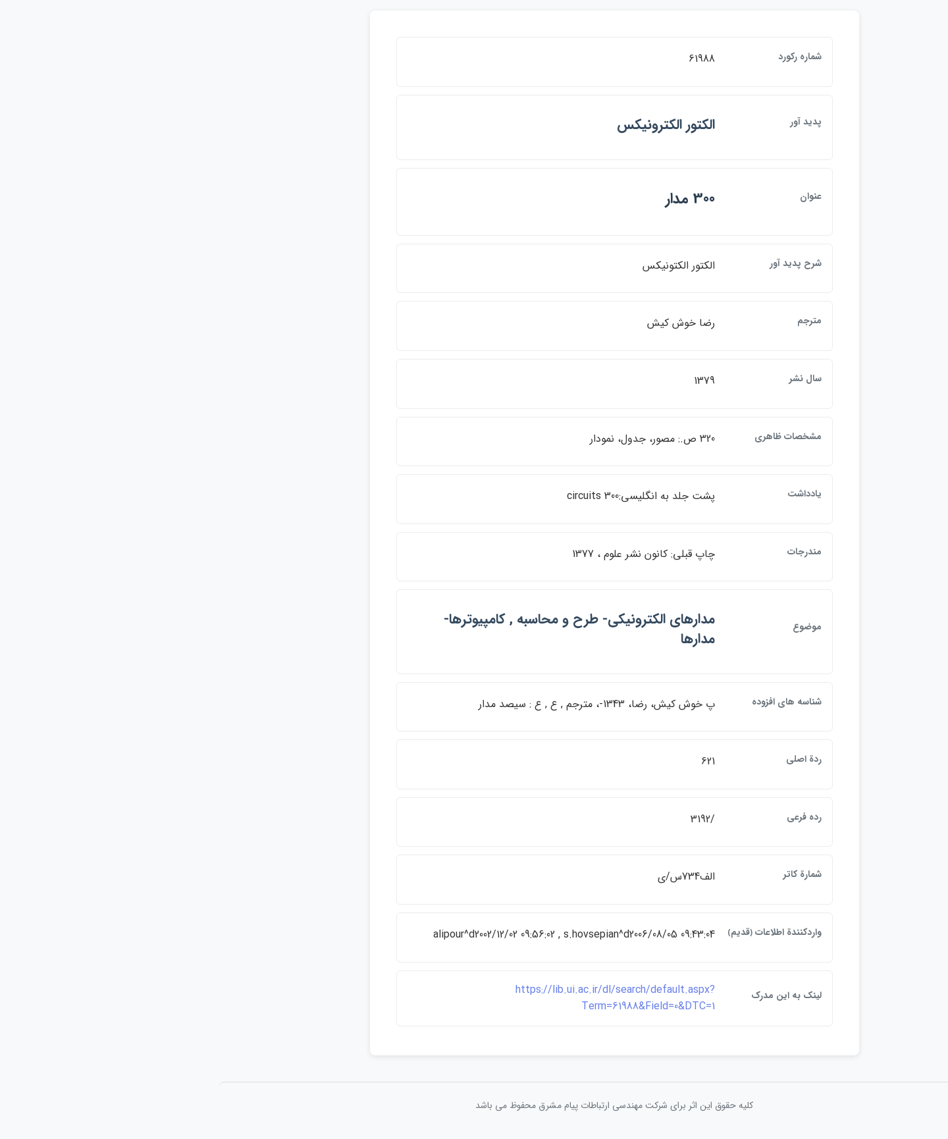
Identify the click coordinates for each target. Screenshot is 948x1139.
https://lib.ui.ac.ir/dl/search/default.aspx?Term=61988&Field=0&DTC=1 (475, 998)
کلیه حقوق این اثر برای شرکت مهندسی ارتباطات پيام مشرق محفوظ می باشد (474, 1105)
